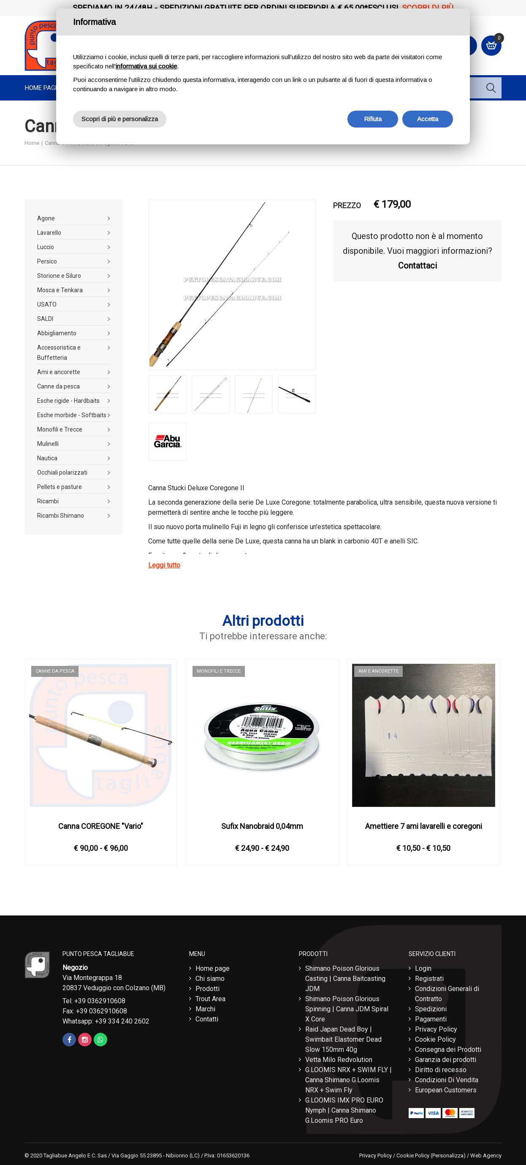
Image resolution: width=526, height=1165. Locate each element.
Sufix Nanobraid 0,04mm (262, 826)
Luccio (45, 247)
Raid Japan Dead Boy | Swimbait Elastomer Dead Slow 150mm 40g (343, 1039)
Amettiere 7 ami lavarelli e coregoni (423, 826)
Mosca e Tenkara (60, 290)
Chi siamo (210, 979)
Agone (46, 218)
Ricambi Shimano (60, 515)
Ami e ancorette (58, 372)
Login (423, 968)
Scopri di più (427, 8)
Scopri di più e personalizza (119, 118)
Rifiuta (373, 118)
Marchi (205, 1009)
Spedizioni (431, 1009)
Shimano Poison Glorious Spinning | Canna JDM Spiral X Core (346, 1009)
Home (31, 143)
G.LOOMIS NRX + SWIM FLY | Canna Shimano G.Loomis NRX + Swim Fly (348, 1080)
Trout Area (210, 999)
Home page (42, 88)
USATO (47, 304)
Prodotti (207, 989)
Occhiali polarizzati (62, 472)
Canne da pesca (58, 386)
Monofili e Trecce (59, 429)
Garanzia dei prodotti (445, 1060)
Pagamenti (431, 1019)
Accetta (427, 118)
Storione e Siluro (59, 275)
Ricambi (48, 501)
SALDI (45, 318)
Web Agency (486, 1155)
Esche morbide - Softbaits (71, 415)
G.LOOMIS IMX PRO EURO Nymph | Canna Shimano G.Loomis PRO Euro (344, 1110)
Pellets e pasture (59, 486)
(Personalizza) (448, 1155)
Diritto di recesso (440, 1070)
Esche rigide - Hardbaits (68, 400)
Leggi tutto (164, 565)
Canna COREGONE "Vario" (100, 826)
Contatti (206, 1019)
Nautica (47, 458)
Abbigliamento (56, 333)
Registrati (429, 979)
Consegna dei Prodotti (448, 1050)
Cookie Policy (435, 1039)
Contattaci (417, 266)
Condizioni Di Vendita (446, 1080)
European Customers (446, 1090)
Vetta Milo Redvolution (338, 1060)
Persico (47, 261)
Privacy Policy (436, 1029)
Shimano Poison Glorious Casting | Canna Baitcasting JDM (345, 978)
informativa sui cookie (146, 66)
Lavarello (49, 232)
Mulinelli (48, 443)
